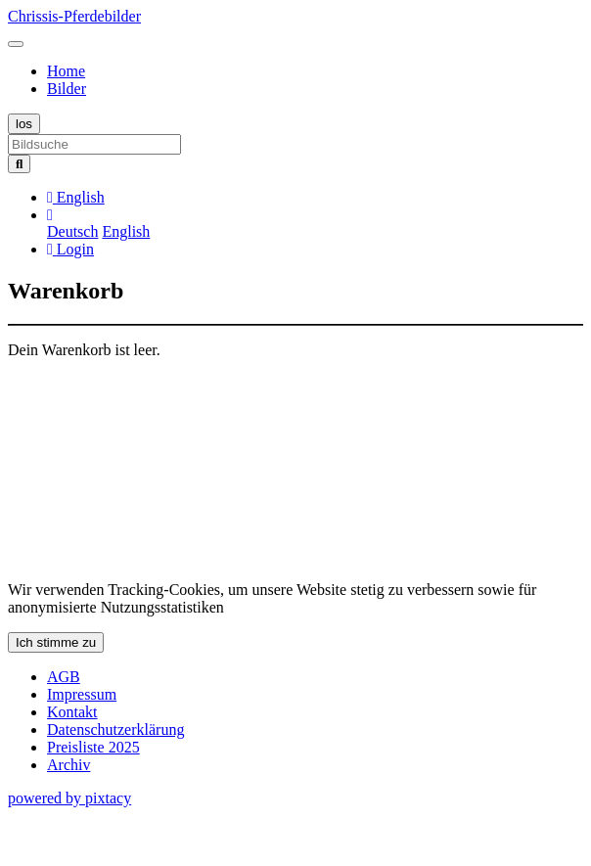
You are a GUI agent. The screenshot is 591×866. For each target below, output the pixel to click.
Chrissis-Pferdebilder (74, 16)
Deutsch (72, 231)
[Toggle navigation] (15, 44)
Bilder (66, 88)
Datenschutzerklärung (115, 729)
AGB (63, 676)
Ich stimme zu (56, 642)
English (126, 231)
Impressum (81, 694)
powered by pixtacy (69, 798)
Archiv (68, 764)
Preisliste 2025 (93, 747)
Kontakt (72, 712)
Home (66, 71)
